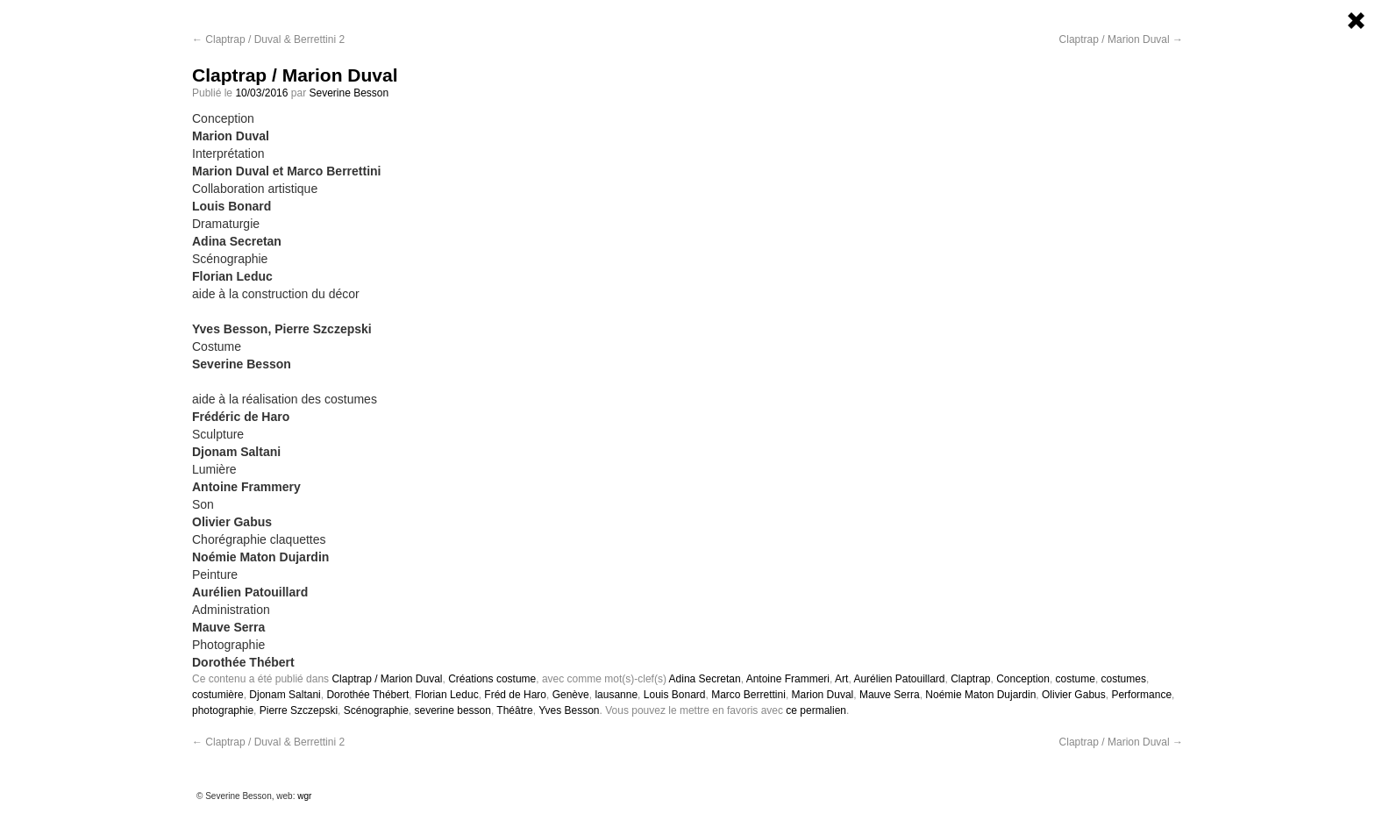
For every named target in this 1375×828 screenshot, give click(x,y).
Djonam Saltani (284, 695)
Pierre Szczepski (299, 710)
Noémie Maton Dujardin (980, 695)
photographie (222, 710)
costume (1075, 679)
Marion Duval (823, 695)
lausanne (616, 695)
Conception (1023, 679)
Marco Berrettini (748, 695)
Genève (570, 695)
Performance (1141, 695)
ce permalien (816, 710)
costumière (218, 695)
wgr (304, 796)
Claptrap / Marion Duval (1121, 39)
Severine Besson (348, 93)
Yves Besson (568, 710)
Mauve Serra (889, 695)
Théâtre (514, 710)
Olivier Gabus (1074, 695)
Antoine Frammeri (788, 679)
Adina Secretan (705, 679)
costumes (1123, 679)
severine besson (453, 710)
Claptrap (970, 679)
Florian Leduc (447, 695)
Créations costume (492, 679)
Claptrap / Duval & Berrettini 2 (268, 39)
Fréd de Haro (515, 695)
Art (841, 679)
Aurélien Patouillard (898, 679)
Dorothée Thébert (367, 695)
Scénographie (376, 710)
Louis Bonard (675, 695)
